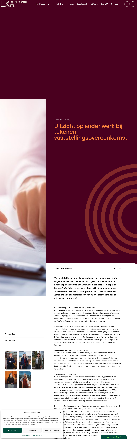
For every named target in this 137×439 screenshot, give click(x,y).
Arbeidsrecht (10, 341)
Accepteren (12, 430)
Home (56, 120)
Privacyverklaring (37, 435)
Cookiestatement (26, 435)
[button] (60, 413)
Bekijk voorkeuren (52, 430)
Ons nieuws (64, 120)
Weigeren (32, 430)
